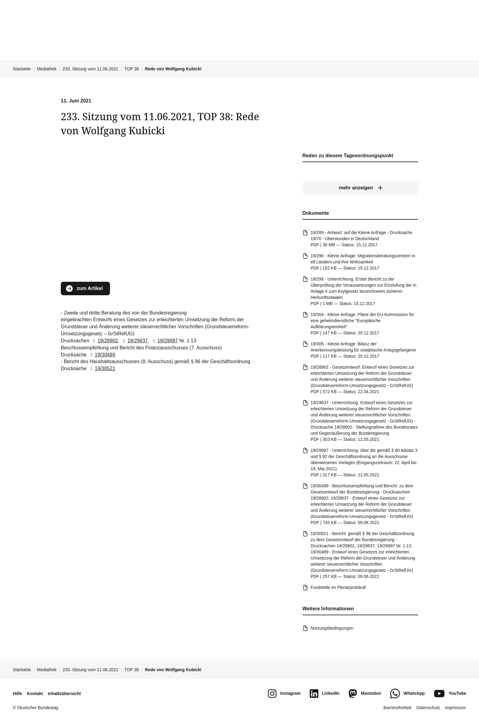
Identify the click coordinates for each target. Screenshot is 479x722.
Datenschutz (428, 707)
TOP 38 (131, 68)
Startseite (22, 68)
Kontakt (35, 693)
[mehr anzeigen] (360, 188)
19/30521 (101, 368)
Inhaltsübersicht (64, 693)
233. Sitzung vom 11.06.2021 (90, 68)
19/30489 (101, 354)
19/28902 (104, 340)
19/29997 (164, 340)
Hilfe (17, 693)
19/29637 (134, 340)
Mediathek (47, 68)
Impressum (455, 707)
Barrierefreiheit (397, 707)
